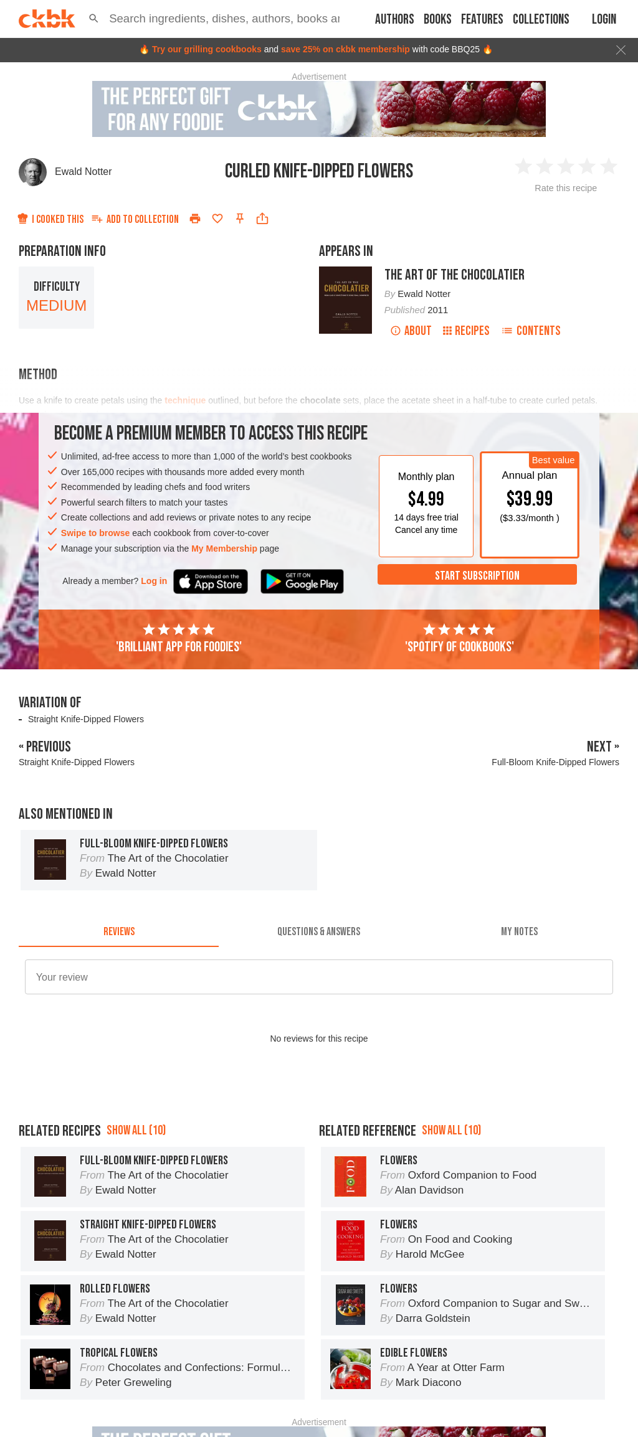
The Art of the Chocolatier (454, 275)
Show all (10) (136, 1130)
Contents (531, 331)
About (411, 331)
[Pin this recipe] (240, 218)
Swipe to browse (95, 533)
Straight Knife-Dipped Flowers (86, 719)
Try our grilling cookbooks (207, 49)
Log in (154, 581)
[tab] (119, 932)
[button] (94, 18)
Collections (541, 19)
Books (438, 19)
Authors (394, 19)
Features (482, 19)
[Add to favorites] (217, 218)
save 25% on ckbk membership (345, 49)
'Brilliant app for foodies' (179, 639)
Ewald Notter (83, 171)
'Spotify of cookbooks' (459, 639)
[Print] (195, 218)
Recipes (466, 331)
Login (604, 19)
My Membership (224, 549)
